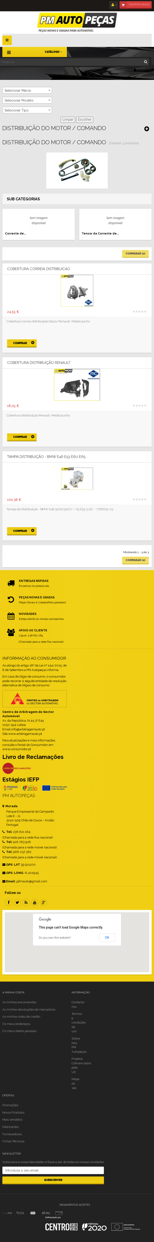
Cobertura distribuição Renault (38, 363)
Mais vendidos (12, 1119)
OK (107, 937)
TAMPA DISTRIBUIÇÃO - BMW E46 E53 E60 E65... (47, 457)
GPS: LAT (11, 864)
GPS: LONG (12, 873)
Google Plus (43, 902)
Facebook (8, 902)
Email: (9, 881)
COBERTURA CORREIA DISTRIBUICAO (38, 269)
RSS (26, 902)
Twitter (17, 902)
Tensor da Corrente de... (100, 233)
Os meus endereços (16, 1024)
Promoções (10, 1105)
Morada (9, 806)
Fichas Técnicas (13, 1141)
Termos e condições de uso (79, 1022)
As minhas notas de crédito (21, 1016)
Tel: (7, 832)
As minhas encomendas (19, 1002)
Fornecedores (12, 1134)
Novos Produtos (13, 1112)
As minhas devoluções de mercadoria (28, 1009)
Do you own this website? (55, 937)
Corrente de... (15, 233)
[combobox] (27, 90)
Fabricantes (10, 1127)
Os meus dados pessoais (19, 1031)
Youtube (34, 902)
